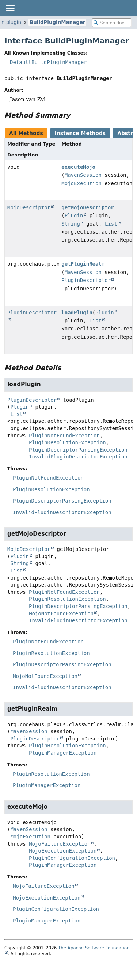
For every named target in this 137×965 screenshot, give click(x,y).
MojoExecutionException (62, 851)
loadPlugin (76, 312)
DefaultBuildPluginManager (48, 62)
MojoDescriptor (28, 207)
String (70, 224)
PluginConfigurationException (72, 858)
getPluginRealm (82, 264)
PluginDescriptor (86, 280)
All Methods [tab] (26, 133)
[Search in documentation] (112, 22)
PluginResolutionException (67, 442)
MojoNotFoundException (61, 613)
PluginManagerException (62, 753)
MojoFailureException (60, 844)
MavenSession (83, 175)
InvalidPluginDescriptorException (78, 457)
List (111, 224)
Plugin (74, 215)
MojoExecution (81, 183)
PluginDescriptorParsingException (78, 450)
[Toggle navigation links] (10, 8)
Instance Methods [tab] (80, 133)
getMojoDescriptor (87, 207)
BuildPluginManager (57, 22)
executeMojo (78, 167)
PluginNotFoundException (64, 435)
